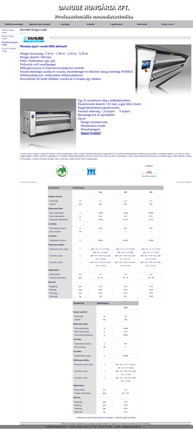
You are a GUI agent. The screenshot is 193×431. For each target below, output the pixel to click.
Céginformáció (116, 24)
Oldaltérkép (146, 424)
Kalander (91, 24)
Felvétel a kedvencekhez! (28, 182)
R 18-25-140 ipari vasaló (9, 49)
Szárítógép (65, 24)
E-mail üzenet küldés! (184, 182)
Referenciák (142, 24)
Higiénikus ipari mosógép (39, 24)
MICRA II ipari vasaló (8, 31)
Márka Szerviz (167, 24)
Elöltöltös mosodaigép (14, 24)
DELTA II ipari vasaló (8, 37)
